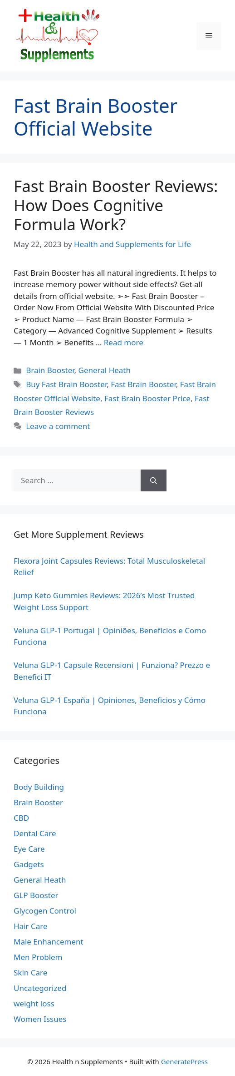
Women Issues (40, 1019)
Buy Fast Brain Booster (66, 384)
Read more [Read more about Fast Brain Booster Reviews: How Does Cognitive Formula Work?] (123, 342)
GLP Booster (36, 895)
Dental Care (35, 833)
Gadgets (29, 864)
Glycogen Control (45, 910)
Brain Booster (50, 370)
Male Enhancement (48, 941)
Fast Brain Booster (143, 384)
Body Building (39, 787)
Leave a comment (58, 426)
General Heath (104, 370)
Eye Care (29, 849)
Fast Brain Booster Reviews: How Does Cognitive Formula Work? (116, 205)
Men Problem (38, 957)
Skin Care (30, 972)
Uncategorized (40, 988)
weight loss (34, 1003)
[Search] (153, 480)
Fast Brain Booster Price (147, 398)
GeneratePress (184, 1061)
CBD (21, 818)
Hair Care (31, 926)
